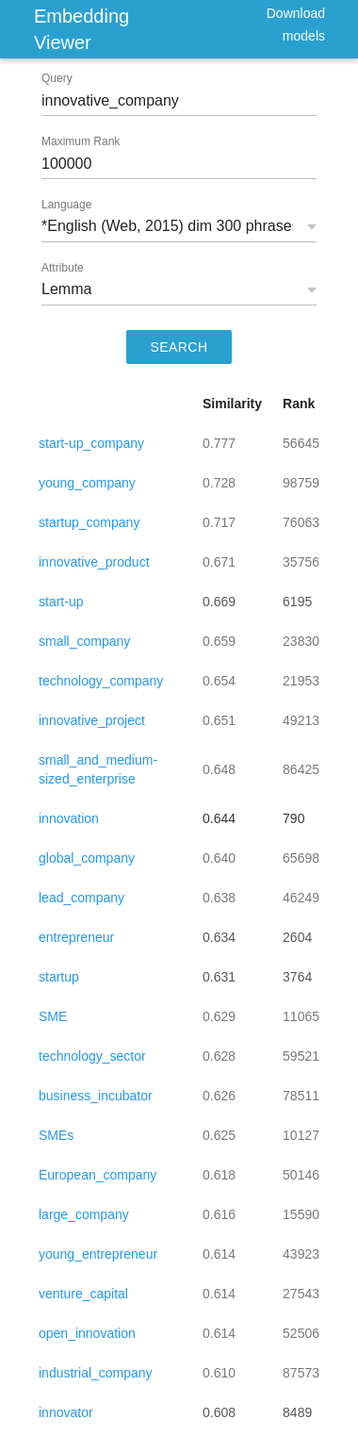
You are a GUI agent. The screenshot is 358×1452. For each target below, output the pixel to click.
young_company (87, 482)
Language (66, 204)
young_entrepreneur (98, 1254)
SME (53, 1016)
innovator (66, 1412)
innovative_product (94, 561)
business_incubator (96, 1095)
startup (59, 976)
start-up (61, 601)
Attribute (62, 267)
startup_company (89, 522)
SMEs (56, 1135)
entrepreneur (76, 937)
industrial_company (96, 1372)
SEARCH (179, 347)
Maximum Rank (80, 141)
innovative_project (92, 720)
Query (57, 78)
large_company (84, 1214)
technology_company (101, 680)
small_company (84, 641)
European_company (97, 1174)
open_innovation (87, 1333)
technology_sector (92, 1056)
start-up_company (91, 443)
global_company (87, 858)
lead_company (81, 897)
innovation (69, 818)
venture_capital (83, 1293)
